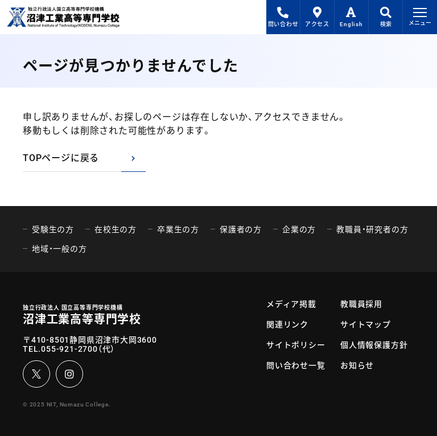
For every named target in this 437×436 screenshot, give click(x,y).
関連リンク (287, 324)
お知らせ (357, 365)
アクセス (317, 17)
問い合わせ (283, 17)
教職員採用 (361, 304)
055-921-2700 (69, 348)
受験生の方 (53, 229)
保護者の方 (241, 229)
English (351, 17)
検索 (385, 17)
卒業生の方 (178, 229)
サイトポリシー (295, 344)
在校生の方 (115, 229)
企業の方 (299, 229)
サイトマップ (365, 324)
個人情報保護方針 (373, 344)
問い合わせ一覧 (295, 365)
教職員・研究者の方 (372, 229)
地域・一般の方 (59, 249)
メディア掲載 (291, 304)
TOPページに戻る (61, 158)
